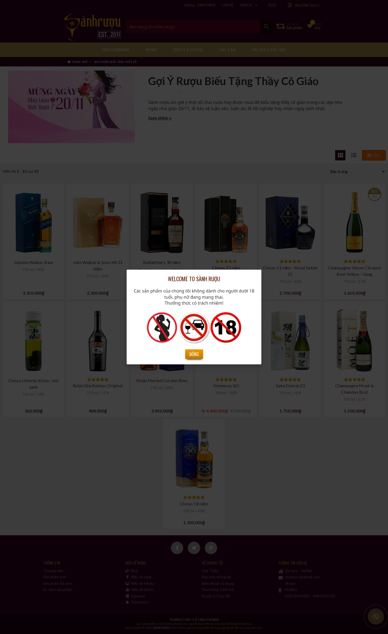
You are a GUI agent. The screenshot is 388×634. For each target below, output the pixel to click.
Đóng (194, 354)
